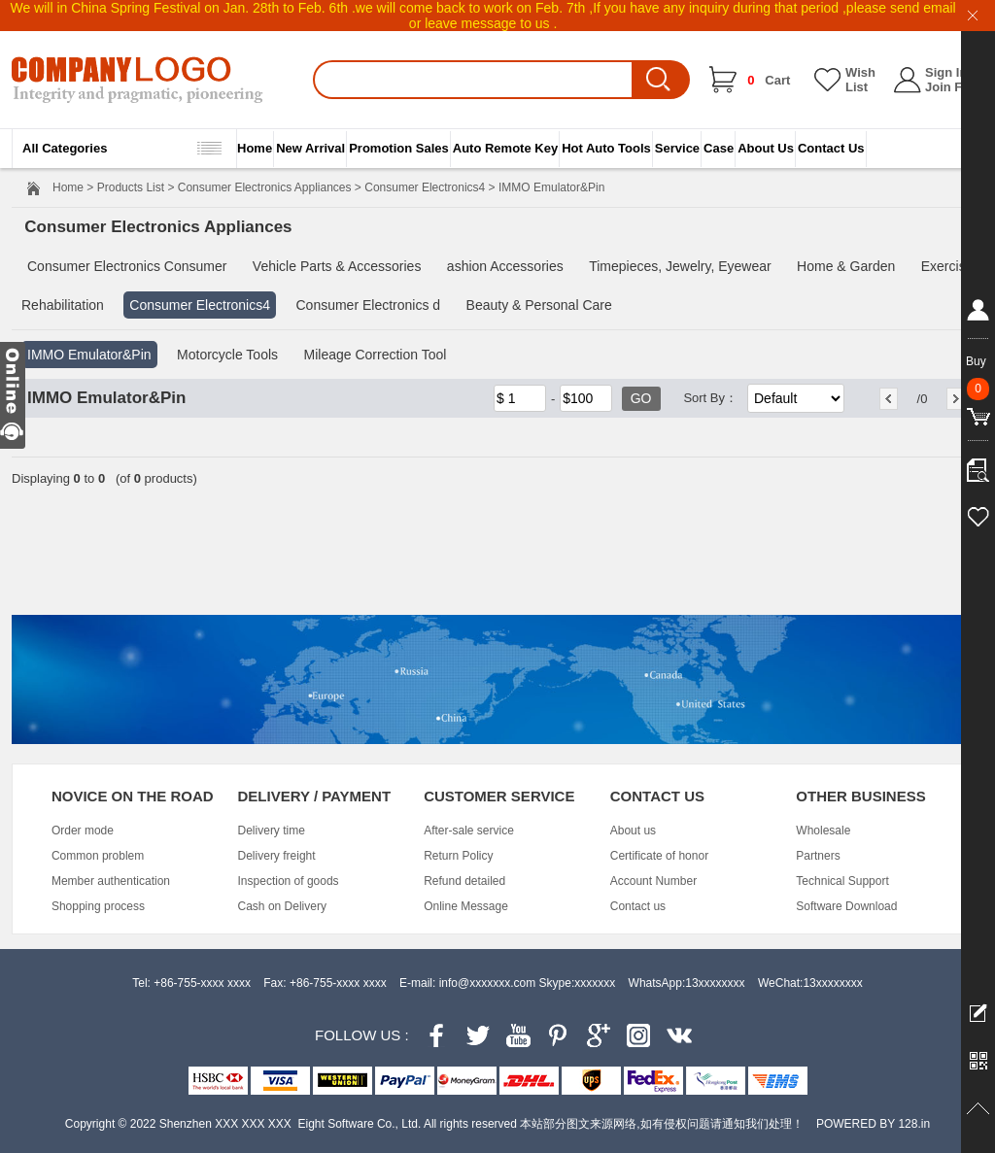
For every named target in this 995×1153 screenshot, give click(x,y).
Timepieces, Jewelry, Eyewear (680, 266)
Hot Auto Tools (606, 148)
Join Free (953, 87)
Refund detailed (464, 881)
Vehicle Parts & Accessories (337, 266)
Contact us (638, 906)
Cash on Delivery (282, 906)
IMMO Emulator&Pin (89, 354)
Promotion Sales (399, 148)
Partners (818, 856)
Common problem (97, 856)
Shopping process (98, 906)
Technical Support (842, 881)
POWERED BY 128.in (873, 1124)
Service (677, 148)
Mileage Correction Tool (375, 354)
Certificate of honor (659, 856)
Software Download (846, 906)
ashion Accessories (505, 266)
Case (718, 148)
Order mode (82, 830)
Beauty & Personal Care (539, 305)
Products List (130, 187)
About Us (766, 148)
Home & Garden (846, 266)
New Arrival (310, 148)
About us (633, 830)
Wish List (860, 79)
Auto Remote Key (505, 148)
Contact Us (831, 148)
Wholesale (823, 830)
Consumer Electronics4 (424, 187)
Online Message (466, 906)
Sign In (946, 72)
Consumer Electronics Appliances (265, 187)
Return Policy (458, 856)
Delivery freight (277, 856)
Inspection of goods (288, 881)
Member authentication (110, 881)
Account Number (653, 881)
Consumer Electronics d (367, 305)
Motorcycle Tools (227, 354)
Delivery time (271, 830)
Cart (768, 80)
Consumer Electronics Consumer (126, 266)
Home (254, 148)
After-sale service (469, 830)
